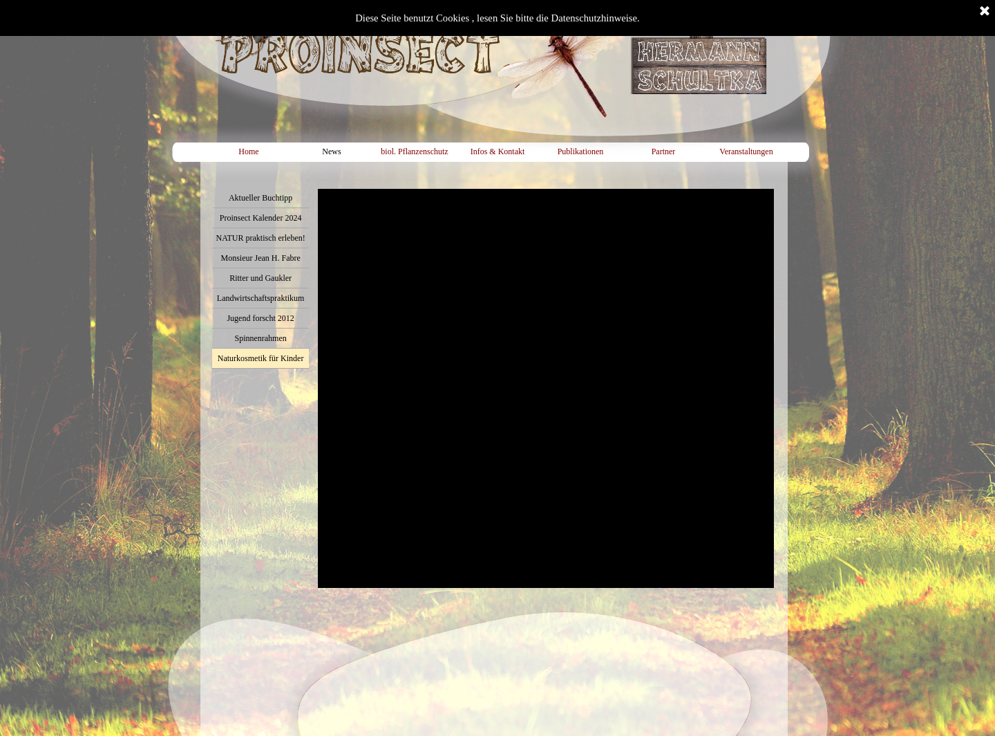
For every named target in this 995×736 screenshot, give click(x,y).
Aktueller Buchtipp (260, 198)
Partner (664, 151)
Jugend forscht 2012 (260, 318)
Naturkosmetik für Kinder (261, 358)
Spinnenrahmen (260, 338)
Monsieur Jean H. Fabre (260, 258)
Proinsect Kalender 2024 (261, 218)
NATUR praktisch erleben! (260, 238)
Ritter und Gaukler (260, 278)
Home (248, 151)
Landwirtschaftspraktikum (261, 298)
